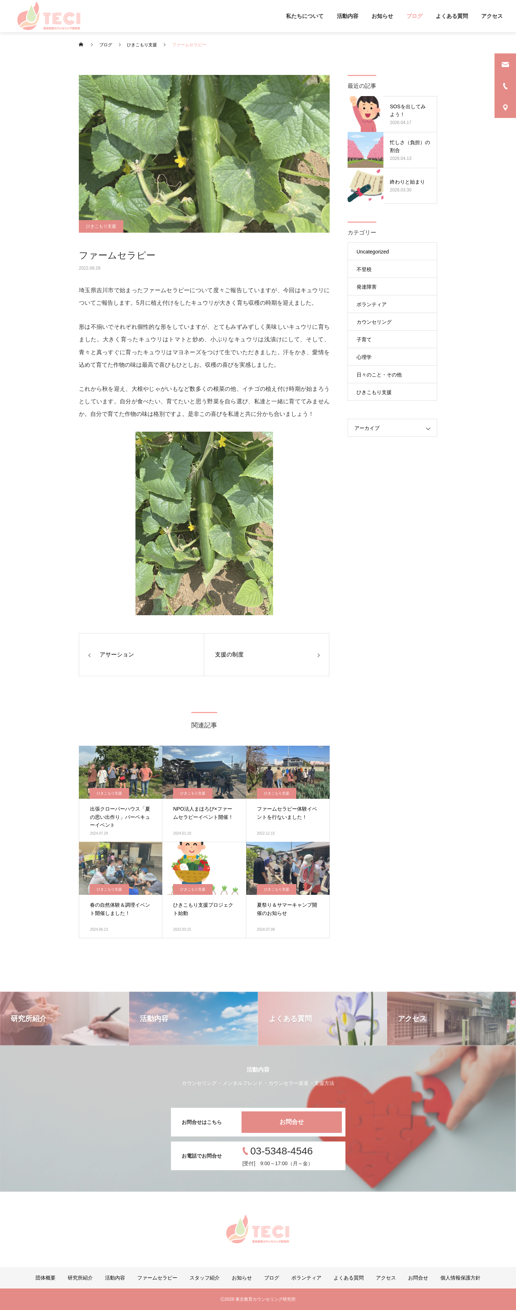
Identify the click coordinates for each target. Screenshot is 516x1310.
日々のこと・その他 (379, 375)
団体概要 (45, 1278)
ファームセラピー (157, 1278)
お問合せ (292, 1122)
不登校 (364, 269)
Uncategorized (373, 252)
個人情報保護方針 (460, 1278)
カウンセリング (374, 322)
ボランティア (372, 304)
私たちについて (305, 16)
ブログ (414, 16)
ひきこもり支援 (101, 226)
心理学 (364, 357)
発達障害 (367, 287)
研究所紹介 (80, 1278)
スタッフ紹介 (205, 1278)
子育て (364, 339)
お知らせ (382, 16)
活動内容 (347, 16)
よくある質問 (452, 16)
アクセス (492, 16)
